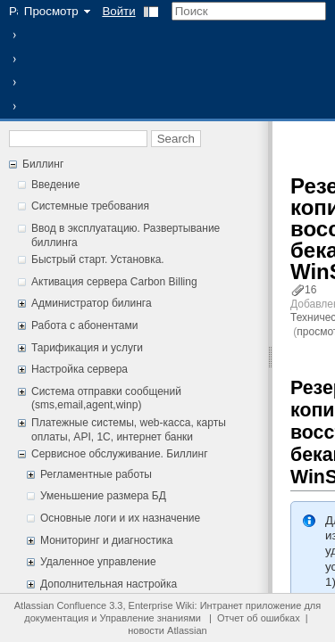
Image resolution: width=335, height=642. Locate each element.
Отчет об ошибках (258, 618)
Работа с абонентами (84, 325)
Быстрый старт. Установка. (97, 259)
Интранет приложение (251, 605)
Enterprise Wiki (162, 605)
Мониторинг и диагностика (106, 540)
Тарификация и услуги (87, 348)
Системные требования (90, 206)
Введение (55, 184)
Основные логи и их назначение (120, 518)
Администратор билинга (91, 303)
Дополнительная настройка (108, 584)
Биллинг (42, 164)
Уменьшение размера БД (103, 496)
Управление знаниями (150, 618)
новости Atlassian (167, 630)
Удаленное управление (98, 562)
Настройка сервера (79, 369)
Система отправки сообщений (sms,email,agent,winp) (106, 398)
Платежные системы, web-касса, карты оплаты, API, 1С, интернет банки (128, 429)
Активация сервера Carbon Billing (114, 282)
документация (56, 618)
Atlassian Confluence (60, 605)
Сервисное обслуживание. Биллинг (119, 454)
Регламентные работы (96, 474)
